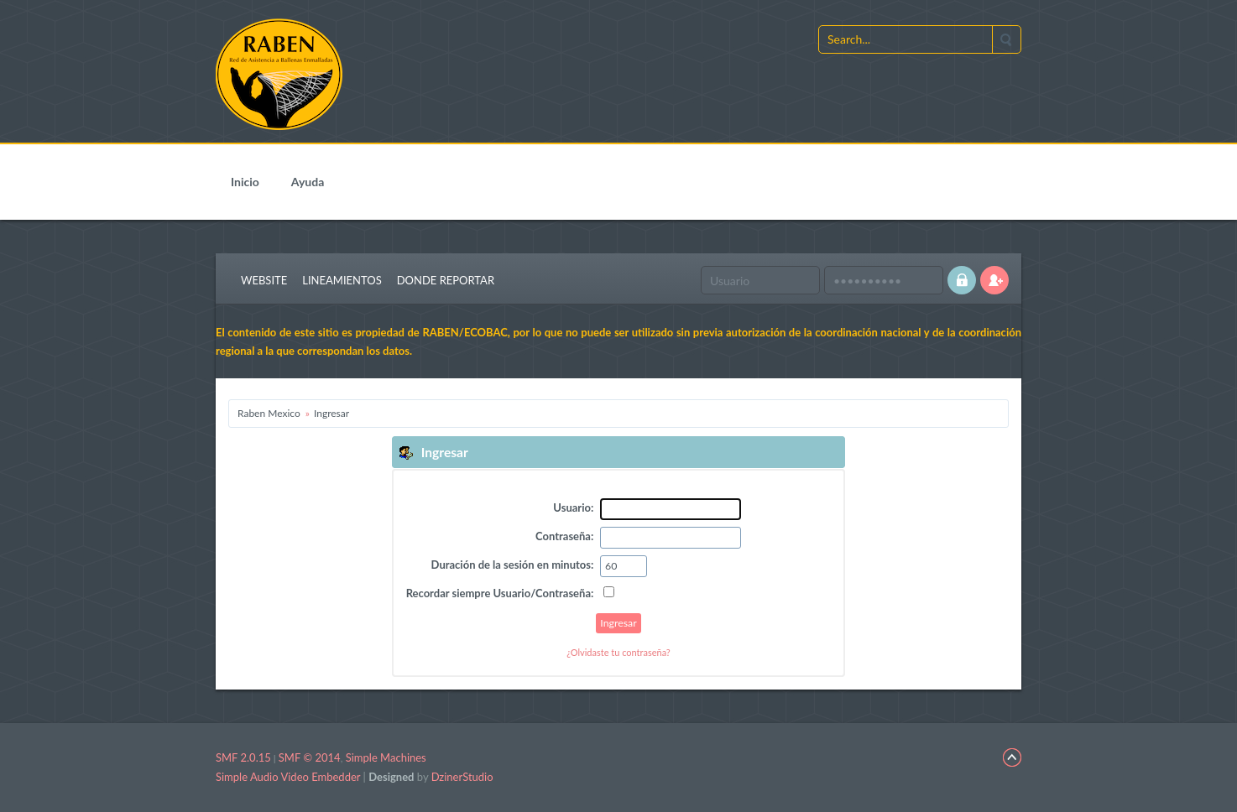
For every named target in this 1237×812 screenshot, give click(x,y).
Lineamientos (341, 280)
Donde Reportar (445, 280)
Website (264, 280)
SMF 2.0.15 (243, 757)
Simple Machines (386, 757)
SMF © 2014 (310, 757)
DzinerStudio (462, 776)
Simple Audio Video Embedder (288, 776)
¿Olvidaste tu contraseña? (618, 652)
